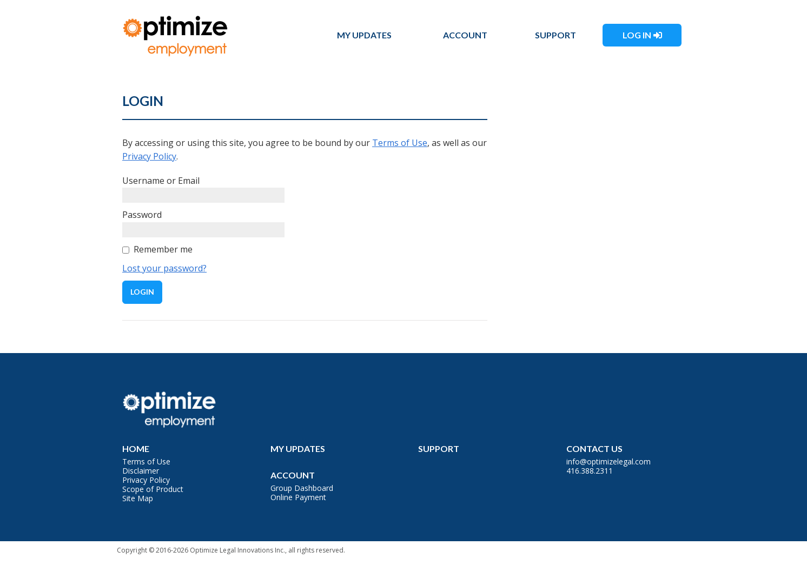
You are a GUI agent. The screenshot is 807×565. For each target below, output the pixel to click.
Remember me (163, 249)
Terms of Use (399, 143)
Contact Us (594, 448)
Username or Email (161, 181)
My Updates (364, 35)
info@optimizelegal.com (608, 461)
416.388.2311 (589, 471)
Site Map (137, 498)
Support (555, 35)
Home (135, 448)
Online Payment (298, 497)
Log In (637, 35)
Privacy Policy (149, 156)
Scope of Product (152, 489)
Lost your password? (164, 268)
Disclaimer (140, 471)
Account (465, 35)
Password (142, 215)
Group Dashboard (301, 488)
